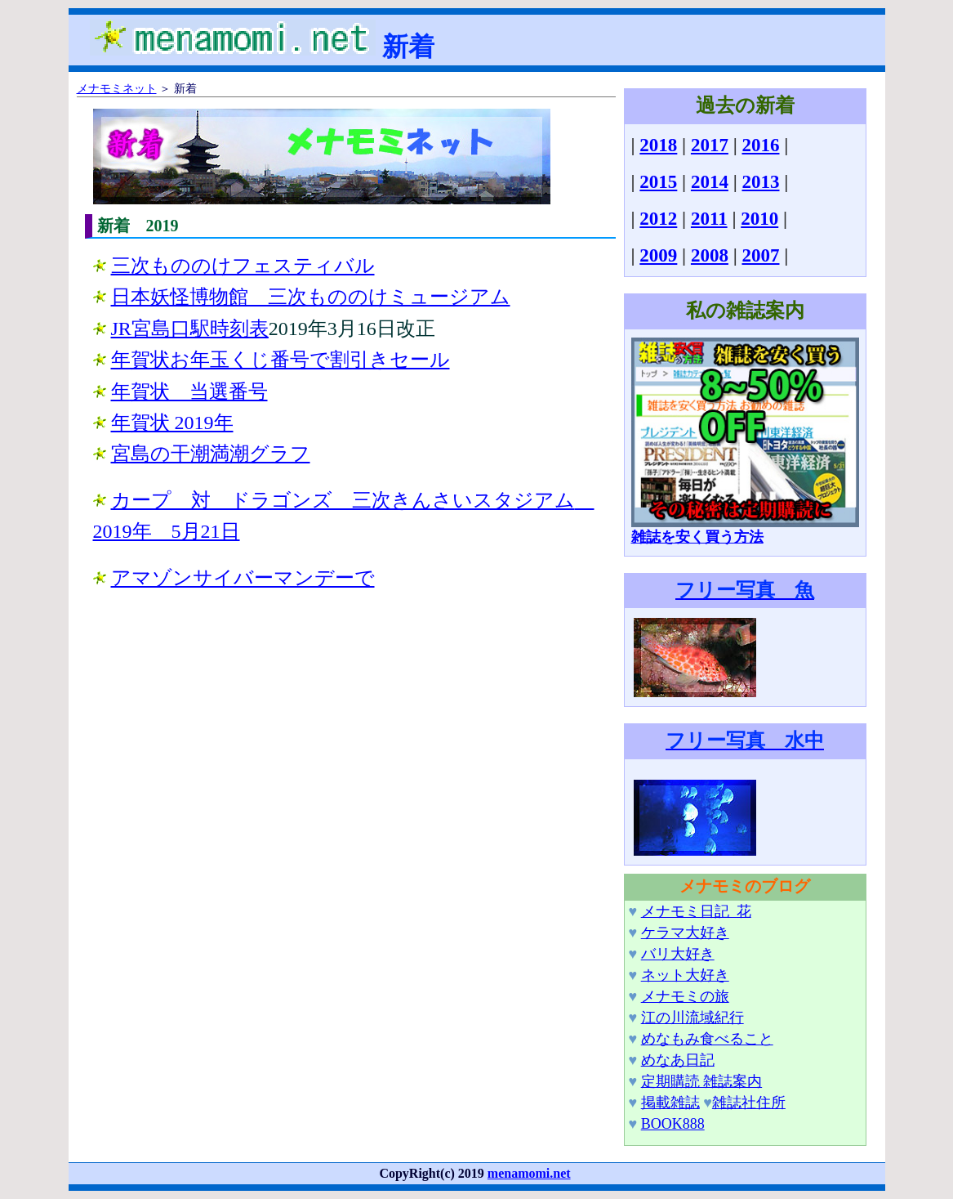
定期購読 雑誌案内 (702, 1081)
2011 (709, 218)
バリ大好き (678, 954)
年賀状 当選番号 (189, 391)
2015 (658, 182)
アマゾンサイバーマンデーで (243, 577)
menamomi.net (529, 1173)
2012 (658, 218)
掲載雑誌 (670, 1102)
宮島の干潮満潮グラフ (210, 453)
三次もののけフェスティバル (243, 265)
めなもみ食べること (707, 1039)
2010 (759, 218)
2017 (709, 145)
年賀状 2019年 (172, 422)
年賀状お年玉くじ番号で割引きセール (280, 359)
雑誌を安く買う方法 (745, 529)
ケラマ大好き (685, 932)
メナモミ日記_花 (696, 911)
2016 (760, 145)
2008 (709, 255)
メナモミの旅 (685, 996)
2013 (760, 182)
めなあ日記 (678, 1060)
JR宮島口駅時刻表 (190, 328)
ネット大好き (685, 975)
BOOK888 (673, 1124)
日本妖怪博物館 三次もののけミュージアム (310, 296)
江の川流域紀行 (692, 1017)
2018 (658, 145)
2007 (760, 255)
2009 (658, 255)
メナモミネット (117, 89)
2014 (709, 182)
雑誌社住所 (749, 1102)
